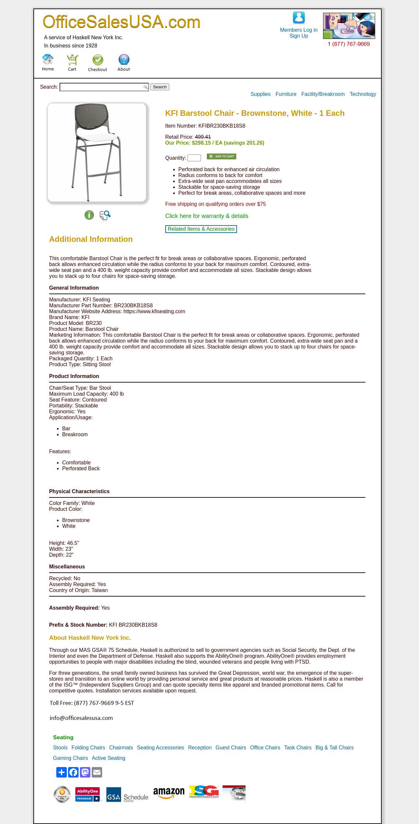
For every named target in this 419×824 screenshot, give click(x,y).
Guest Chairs (231, 747)
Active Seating (108, 758)
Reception (200, 747)
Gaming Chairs (70, 758)
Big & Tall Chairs (335, 747)
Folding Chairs (88, 747)
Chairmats (121, 747)
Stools (60, 747)
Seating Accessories (160, 747)
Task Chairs (298, 747)
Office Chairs (265, 747)
